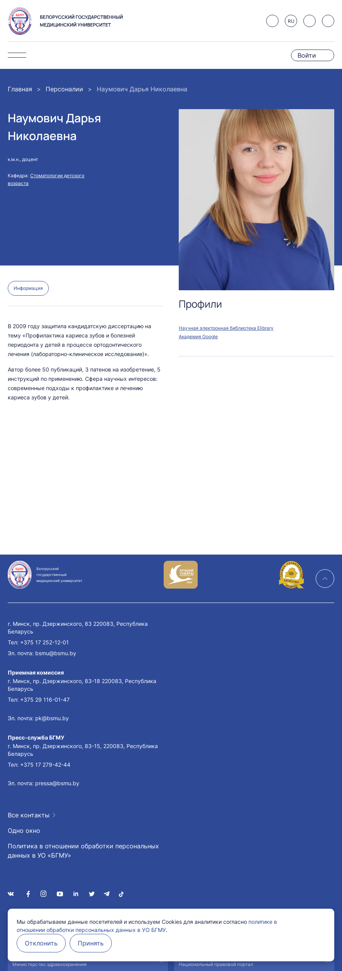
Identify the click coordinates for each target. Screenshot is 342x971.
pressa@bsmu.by (57, 783)
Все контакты (29, 815)
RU (291, 21)
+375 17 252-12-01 (44, 642)
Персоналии (64, 89)
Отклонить (41, 943)
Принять (91, 943)
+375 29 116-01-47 (45, 699)
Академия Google (198, 336)
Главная (20, 89)
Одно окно (24, 830)
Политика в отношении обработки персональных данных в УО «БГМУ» (83, 850)
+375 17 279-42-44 (45, 764)
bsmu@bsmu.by (55, 653)
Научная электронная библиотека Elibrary (226, 328)
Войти (307, 55)
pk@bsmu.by (52, 718)
